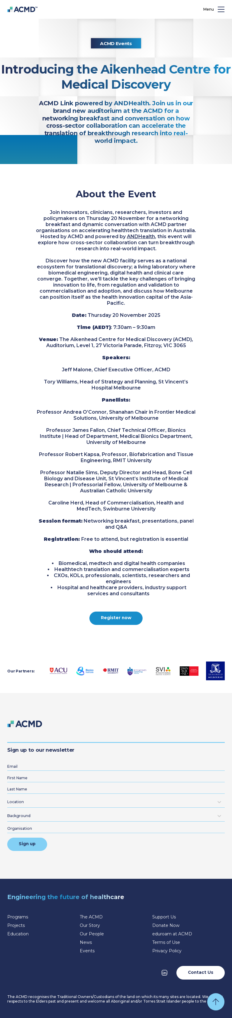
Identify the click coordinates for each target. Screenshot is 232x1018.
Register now (116, 617)
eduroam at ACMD (172, 934)
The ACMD (91, 917)
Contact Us (200, 972)
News (86, 942)
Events (87, 951)
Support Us (164, 917)
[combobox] (8, 802)
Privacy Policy (167, 951)
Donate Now (165, 925)
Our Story (90, 925)
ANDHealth (141, 236)
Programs (17, 917)
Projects (16, 925)
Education (18, 934)
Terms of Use (166, 942)
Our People (92, 934)
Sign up (27, 843)
